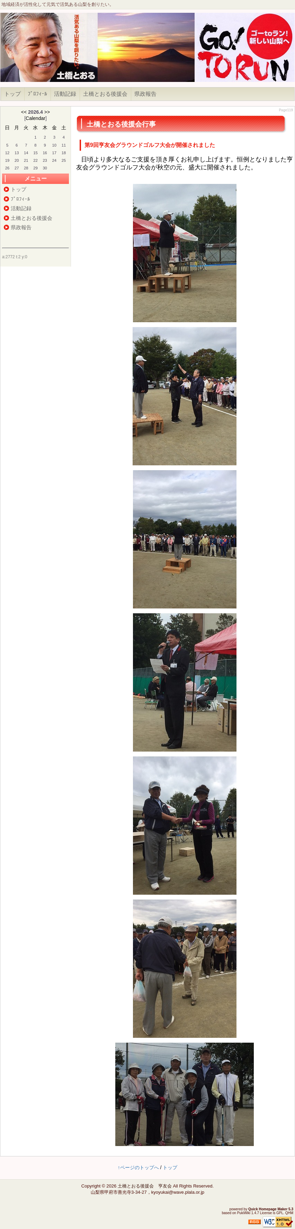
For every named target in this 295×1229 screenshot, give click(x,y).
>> (47, 112)
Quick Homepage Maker (267, 1209)
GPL (279, 1213)
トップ (12, 94)
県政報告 (145, 94)
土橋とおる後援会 (105, 94)
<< (24, 112)
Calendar (35, 118)
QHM (289, 1213)
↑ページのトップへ (138, 1167)
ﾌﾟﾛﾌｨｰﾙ (37, 94)
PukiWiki (243, 1213)
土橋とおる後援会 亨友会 (145, 1186)
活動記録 (65, 94)
